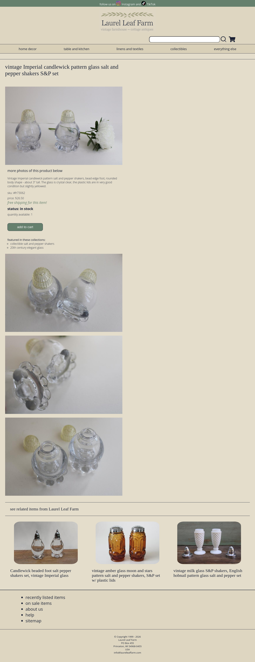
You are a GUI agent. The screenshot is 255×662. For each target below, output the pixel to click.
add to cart (25, 227)
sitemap (33, 621)
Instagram (128, 4)
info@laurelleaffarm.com (127, 652)
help (30, 615)
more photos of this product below (34, 170)
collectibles (178, 49)
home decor (27, 49)
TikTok (151, 4)
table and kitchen (76, 49)
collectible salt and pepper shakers (32, 244)
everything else (225, 49)
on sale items (39, 603)
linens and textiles (130, 49)
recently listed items (45, 597)
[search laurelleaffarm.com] (224, 39)
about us (34, 609)
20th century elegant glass (27, 248)
